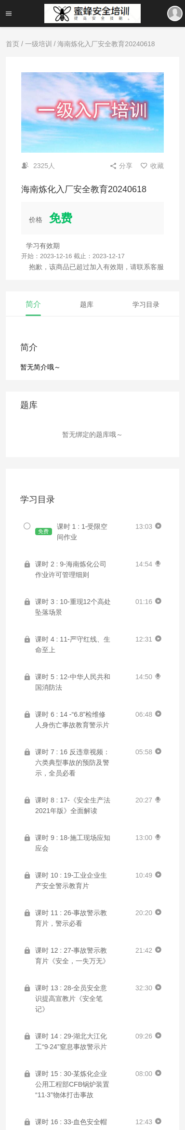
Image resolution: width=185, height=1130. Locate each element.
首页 (12, 44)
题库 (86, 304)
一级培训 (38, 44)
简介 (33, 304)
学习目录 (145, 304)
